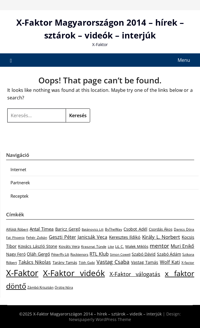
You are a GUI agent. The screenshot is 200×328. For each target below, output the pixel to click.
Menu (184, 60)
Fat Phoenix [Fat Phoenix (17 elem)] (15, 237)
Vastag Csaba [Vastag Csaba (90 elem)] (113, 261)
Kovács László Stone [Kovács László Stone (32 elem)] (37, 246)
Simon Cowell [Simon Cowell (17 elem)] (120, 254)
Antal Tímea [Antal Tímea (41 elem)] (41, 229)
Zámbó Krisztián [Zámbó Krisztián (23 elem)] (40, 287)
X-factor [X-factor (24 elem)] (187, 262)
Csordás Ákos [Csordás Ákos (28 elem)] (160, 229)
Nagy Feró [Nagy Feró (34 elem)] (16, 254)
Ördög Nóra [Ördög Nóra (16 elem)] (64, 287)
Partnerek (20, 182)
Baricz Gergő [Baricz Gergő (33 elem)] (67, 229)
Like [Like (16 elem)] (111, 247)
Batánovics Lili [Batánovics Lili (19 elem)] (92, 229)
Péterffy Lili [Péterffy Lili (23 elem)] (60, 254)
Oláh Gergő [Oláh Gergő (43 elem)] (38, 254)
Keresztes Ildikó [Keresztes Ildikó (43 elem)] (125, 237)
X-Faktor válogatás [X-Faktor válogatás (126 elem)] (135, 274)
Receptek (19, 196)
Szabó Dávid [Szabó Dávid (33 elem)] (144, 254)
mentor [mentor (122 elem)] (159, 246)
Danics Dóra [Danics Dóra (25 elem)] (184, 229)
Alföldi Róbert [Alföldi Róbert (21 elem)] (17, 229)
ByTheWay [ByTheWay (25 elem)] (113, 229)
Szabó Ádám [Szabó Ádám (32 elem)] (169, 254)
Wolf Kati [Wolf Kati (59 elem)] (170, 262)
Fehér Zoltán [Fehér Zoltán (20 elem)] (36, 237)
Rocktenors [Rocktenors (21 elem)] (79, 254)
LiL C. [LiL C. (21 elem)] (119, 246)
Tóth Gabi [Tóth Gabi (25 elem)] (87, 262)
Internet (18, 169)
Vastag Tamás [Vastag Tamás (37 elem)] (144, 262)
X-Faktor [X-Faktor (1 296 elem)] (22, 273)
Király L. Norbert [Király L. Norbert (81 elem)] (161, 236)
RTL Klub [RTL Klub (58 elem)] (99, 254)
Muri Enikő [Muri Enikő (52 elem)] (182, 246)
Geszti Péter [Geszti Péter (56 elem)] (62, 237)
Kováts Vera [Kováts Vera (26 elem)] (69, 246)
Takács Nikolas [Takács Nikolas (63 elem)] (35, 262)
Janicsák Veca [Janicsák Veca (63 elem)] (92, 237)
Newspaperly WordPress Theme (100, 319)
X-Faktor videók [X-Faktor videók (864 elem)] (74, 272)
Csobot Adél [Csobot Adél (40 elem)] (135, 229)
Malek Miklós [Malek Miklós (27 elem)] (136, 246)
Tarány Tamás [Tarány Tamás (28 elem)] (65, 262)
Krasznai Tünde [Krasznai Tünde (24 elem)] (93, 246)
